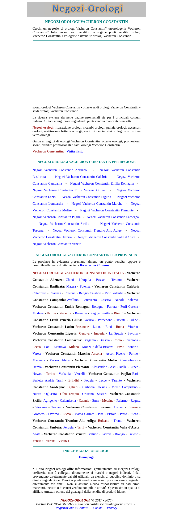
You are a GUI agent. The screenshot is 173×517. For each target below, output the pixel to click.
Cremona (132, 340)
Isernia (37, 367)
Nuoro (37, 394)
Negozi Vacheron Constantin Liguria (86, 197)
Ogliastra (51, 394)
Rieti (108, 326)
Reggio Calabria (90, 293)
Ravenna (81, 313)
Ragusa (135, 400)
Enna (95, 400)
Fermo (133, 353)
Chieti (70, 279)
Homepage (86, 457)
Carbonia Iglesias (94, 387)
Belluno (93, 434)
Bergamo (90, 340)
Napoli (119, 300)
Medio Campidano (124, 387)
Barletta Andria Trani (48, 380)
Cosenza (55, 293)
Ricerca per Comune (94, 265)
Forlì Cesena (129, 306)
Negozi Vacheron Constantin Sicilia (64, 223)
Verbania (65, 373)
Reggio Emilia (100, 313)
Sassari (101, 394)
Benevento (90, 300)
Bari (135, 373)
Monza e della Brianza (97, 347)
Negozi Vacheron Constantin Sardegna (113, 217)
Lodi (47, 347)
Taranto (117, 380)
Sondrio (133, 347)
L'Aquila (85, 279)
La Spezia (116, 333)
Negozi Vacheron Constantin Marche (97, 203)
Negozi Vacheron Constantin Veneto (57, 244)
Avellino (73, 300)
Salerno (133, 300)
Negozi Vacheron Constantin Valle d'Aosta (106, 237)
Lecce (103, 380)
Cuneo (134, 367)
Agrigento (50, 400)
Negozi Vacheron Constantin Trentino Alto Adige (87, 230)
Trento (118, 420)
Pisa (101, 414)
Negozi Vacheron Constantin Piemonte (107, 210)
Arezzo (118, 407)
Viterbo (133, 326)
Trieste (121, 320)
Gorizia (89, 320)
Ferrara (112, 306)
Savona (133, 333)
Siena (134, 414)
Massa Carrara (84, 414)
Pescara (101, 279)
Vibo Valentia (114, 293)
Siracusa (41, 407)
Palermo (121, 400)
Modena (38, 313)
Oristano (88, 394)
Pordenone (105, 320)
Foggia (88, 380)
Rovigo (120, 434)
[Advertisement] (86, 71)
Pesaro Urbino (60, 360)
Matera (71, 286)
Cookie (97, 508)
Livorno (53, 414)
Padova (106, 434)
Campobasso (129, 360)
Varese (37, 353)
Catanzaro (39, 293)
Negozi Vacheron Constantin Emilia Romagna (102, 183)
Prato (123, 414)
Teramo (116, 279)
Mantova (60, 347)
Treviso (133, 434)
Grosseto (39, 414)
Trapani (56, 407)
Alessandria (99, 367)
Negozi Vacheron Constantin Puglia (57, 217)
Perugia (68, 427)
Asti (113, 367)
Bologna (97, 306)
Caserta (106, 300)
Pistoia (111, 414)
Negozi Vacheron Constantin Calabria (81, 176)
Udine (134, 320)
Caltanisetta (68, 400)
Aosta (36, 434)
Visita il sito (75, 151)
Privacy (112, 508)
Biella (123, 367)
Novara (37, 373)
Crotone (70, 293)
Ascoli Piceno (115, 353)
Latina (97, 326)
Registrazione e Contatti (72, 508)
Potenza (85, 286)
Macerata (39, 360)
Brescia (105, 340)
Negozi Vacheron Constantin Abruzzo (60, 170)
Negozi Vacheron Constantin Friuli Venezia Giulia (69, 190)
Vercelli (79, 373)
